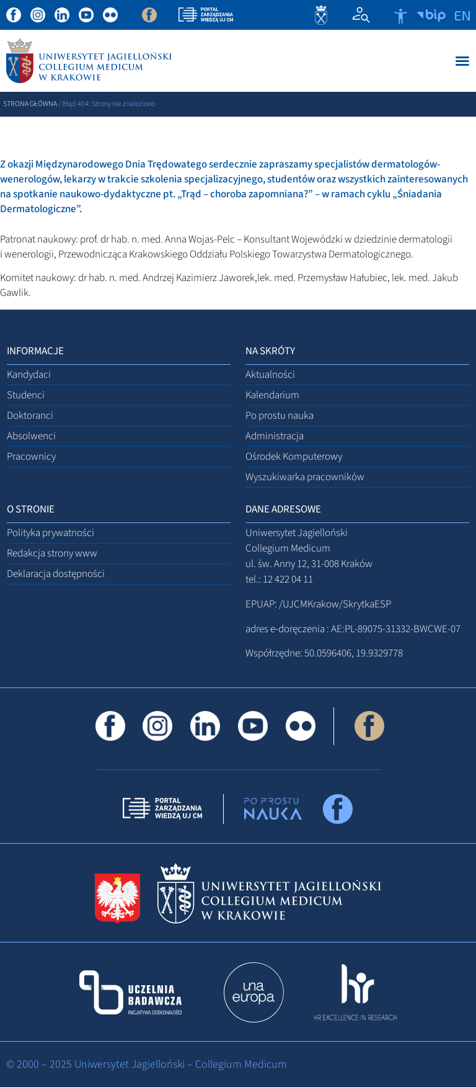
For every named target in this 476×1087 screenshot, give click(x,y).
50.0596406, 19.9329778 (353, 653)
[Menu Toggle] (462, 60)
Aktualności (270, 374)
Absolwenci (31, 436)
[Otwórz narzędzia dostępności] (400, 16)
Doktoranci (30, 415)
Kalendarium (272, 395)
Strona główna (30, 104)
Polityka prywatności (50, 533)
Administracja (274, 436)
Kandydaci (29, 374)
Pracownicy (31, 456)
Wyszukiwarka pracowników (304, 477)
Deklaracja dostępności (56, 573)
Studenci (26, 395)
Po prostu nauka (279, 415)
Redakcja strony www (52, 553)
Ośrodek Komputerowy (293, 456)
